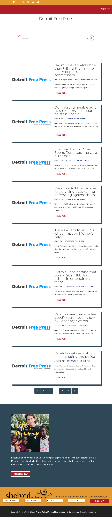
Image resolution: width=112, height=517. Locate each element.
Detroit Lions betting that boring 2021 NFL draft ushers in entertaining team (75, 276)
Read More (61, 92)
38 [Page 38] (62, 389)
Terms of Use (53, 511)
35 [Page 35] (44, 389)
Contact (62, 511)
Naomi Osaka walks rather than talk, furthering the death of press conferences (75, 69)
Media (69, 511)
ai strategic (92, 511)
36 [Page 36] (50, 389)
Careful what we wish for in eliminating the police (74, 353)
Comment (69, 78)
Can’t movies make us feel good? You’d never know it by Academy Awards (76, 316)
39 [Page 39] (68, 389)
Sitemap (75, 511)
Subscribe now (20, 472)
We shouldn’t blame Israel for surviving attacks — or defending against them (75, 190)
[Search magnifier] (91, 37)
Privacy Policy (41, 511)
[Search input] (53, 37)
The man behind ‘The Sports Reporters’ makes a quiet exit (75, 151)
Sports (94, 78)
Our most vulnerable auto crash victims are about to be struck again (75, 109)
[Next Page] (74, 389)
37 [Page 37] (56, 389)
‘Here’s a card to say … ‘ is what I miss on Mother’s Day (74, 232)
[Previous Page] (37, 389)
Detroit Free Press (82, 78)
